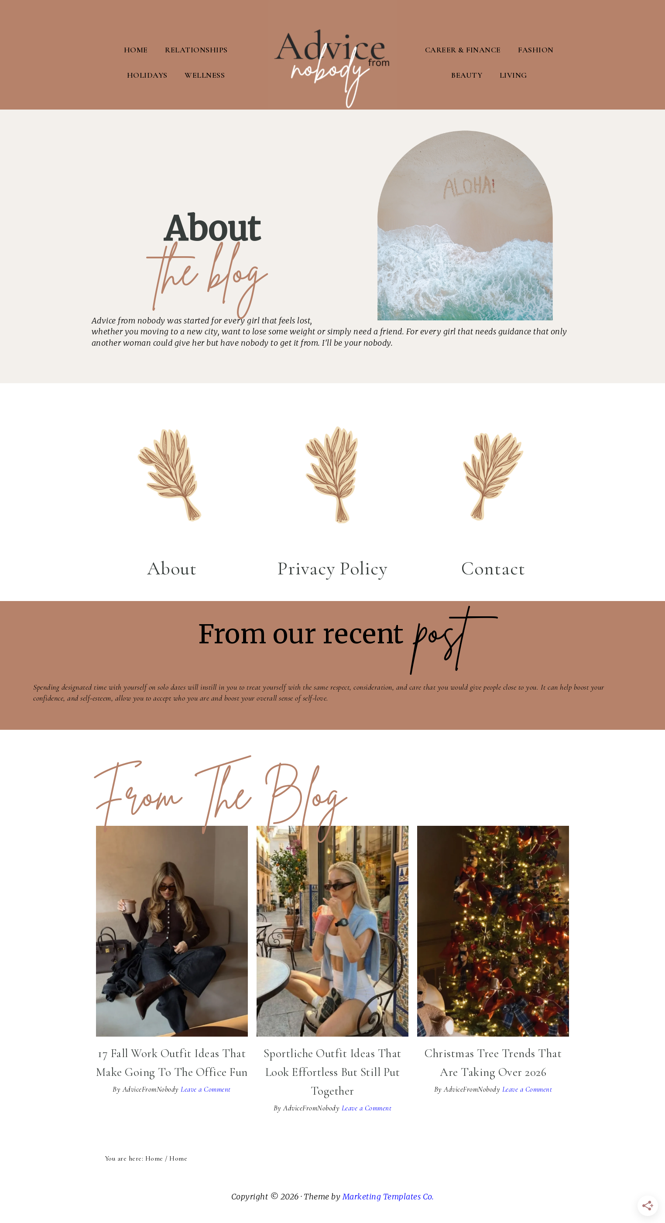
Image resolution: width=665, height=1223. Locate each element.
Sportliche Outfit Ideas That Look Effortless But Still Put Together (332, 1072)
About (172, 567)
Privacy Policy (332, 567)
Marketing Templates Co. (388, 1196)
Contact (493, 567)
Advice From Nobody (332, 54)
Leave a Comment (206, 1088)
